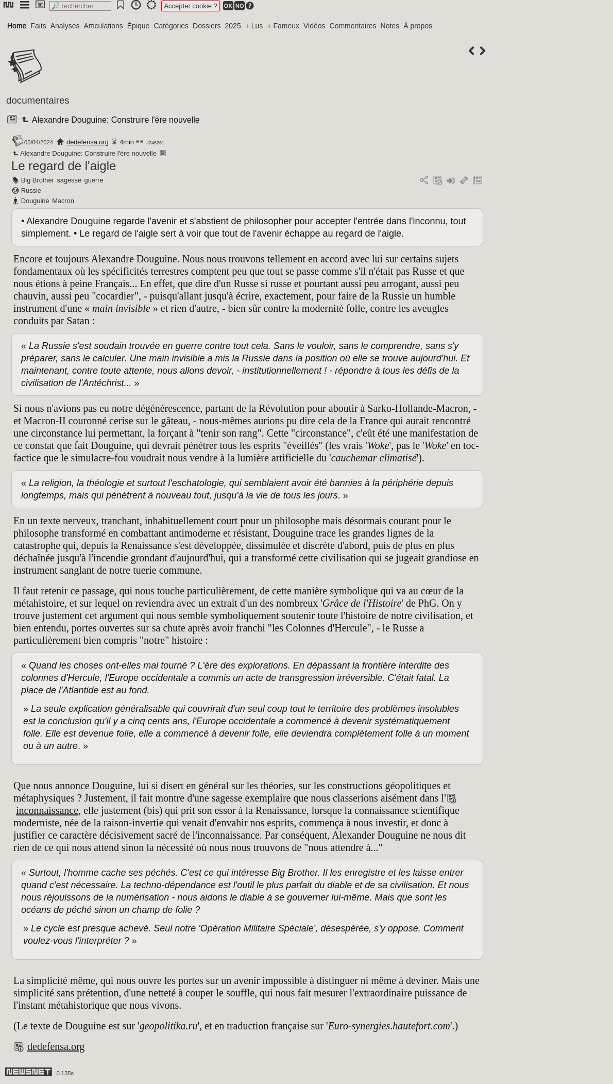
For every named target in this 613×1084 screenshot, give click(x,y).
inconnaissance (47, 810)
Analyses (65, 26)
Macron (63, 201)
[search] (80, 6)
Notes (390, 26)
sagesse (69, 180)
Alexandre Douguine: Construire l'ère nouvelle (109, 119)
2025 (233, 26)
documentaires (38, 100)
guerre (94, 180)
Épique (138, 26)
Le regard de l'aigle (63, 166)
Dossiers (206, 26)
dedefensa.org (87, 142)
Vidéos (314, 26)
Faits (38, 26)
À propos (417, 26)
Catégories (171, 26)
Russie (31, 190)
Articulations (103, 26)
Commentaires (353, 26)
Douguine (35, 201)
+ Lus (254, 26)
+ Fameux (283, 26)
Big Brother (37, 180)
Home (16, 26)
